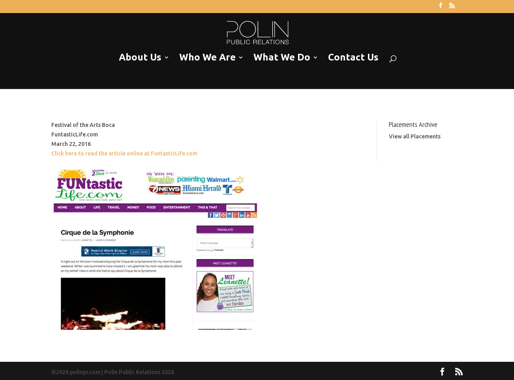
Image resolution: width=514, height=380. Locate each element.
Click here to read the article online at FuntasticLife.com (124, 153)
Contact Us (353, 57)
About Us (140, 57)
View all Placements (415, 136)
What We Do (281, 57)
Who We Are (207, 57)
